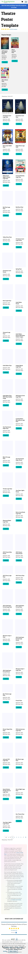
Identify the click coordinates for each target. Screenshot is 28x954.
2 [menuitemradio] (14, 837)
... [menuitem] (22, 837)
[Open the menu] (26, 2)
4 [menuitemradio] (18, 837)
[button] (23, 947)
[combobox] (6, 837)
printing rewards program (18, 5)
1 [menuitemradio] (12, 837)
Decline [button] (5, 951)
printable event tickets (16, 899)
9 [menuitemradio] (23, 837)
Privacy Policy (19, 947)
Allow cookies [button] (13, 951)
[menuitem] (10, 837)
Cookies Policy (8, 947)
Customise (4, 62)
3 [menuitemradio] (16, 837)
